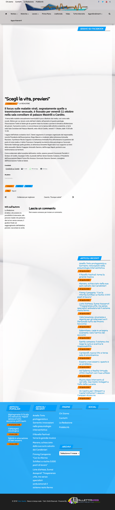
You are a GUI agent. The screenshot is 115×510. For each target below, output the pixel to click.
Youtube (106, 2)
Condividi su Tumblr (12, 169)
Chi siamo (9, 2)
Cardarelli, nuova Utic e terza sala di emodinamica (93, 353)
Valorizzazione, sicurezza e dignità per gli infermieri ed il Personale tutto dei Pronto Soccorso (92, 320)
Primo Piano (46, 14)
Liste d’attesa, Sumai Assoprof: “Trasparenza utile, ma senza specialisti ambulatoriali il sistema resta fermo (93, 307)
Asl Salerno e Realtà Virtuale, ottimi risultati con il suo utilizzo (94, 371)
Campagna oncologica (13, 429)
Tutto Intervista (79, 14)
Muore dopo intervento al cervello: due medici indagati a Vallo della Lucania (93, 382)
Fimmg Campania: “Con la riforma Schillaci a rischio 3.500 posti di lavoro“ (93, 294)
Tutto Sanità (22, 501)
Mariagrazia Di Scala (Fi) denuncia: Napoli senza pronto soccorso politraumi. (17, 417)
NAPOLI (19, 186)
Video (68, 14)
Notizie (14, 14)
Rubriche (25, 14)
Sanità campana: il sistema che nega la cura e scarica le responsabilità (93, 343)
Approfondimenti (95, 14)
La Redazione (29, 2)
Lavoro (35, 14)
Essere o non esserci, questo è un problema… (94, 362)
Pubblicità (39, 2)
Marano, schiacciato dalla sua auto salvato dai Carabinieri (93, 284)
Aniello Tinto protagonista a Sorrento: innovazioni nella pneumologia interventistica (91, 265)
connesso (40, 212)
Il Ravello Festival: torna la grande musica (92, 275)
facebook (99, 2)
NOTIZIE (28, 186)
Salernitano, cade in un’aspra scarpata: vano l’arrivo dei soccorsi (92, 332)
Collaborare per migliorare (26, 197)
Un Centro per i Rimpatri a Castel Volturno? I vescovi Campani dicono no (91, 393)
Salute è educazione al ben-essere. (18, 439)
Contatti (18, 2)
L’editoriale (58, 14)
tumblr (110, 2)
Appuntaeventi (16, 21)
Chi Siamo (64, 413)
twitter (103, 2)
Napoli (14, 191)
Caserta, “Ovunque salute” (53, 197)
